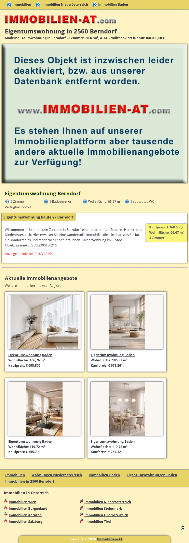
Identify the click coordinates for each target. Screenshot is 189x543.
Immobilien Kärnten (25, 515)
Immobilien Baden (113, 4)
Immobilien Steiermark (103, 508)
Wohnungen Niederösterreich (56, 475)
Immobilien (22, 4)
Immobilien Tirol (97, 521)
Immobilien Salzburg (25, 521)
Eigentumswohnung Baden (30, 355)
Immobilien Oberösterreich (106, 515)
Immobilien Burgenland (28, 508)
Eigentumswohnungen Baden (152, 475)
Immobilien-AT (110, 539)
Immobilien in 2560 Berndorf (29, 481)
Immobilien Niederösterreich (64, 4)
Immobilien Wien (22, 502)
